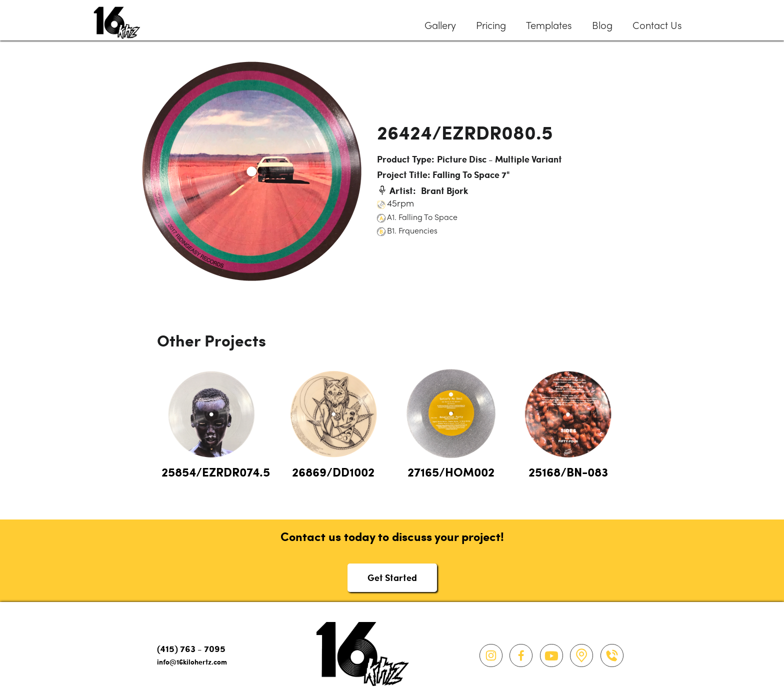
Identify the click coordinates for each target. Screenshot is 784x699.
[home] (117, 20)
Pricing (491, 27)
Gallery (440, 27)
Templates (549, 27)
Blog (602, 27)
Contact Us (657, 27)
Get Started (392, 577)
